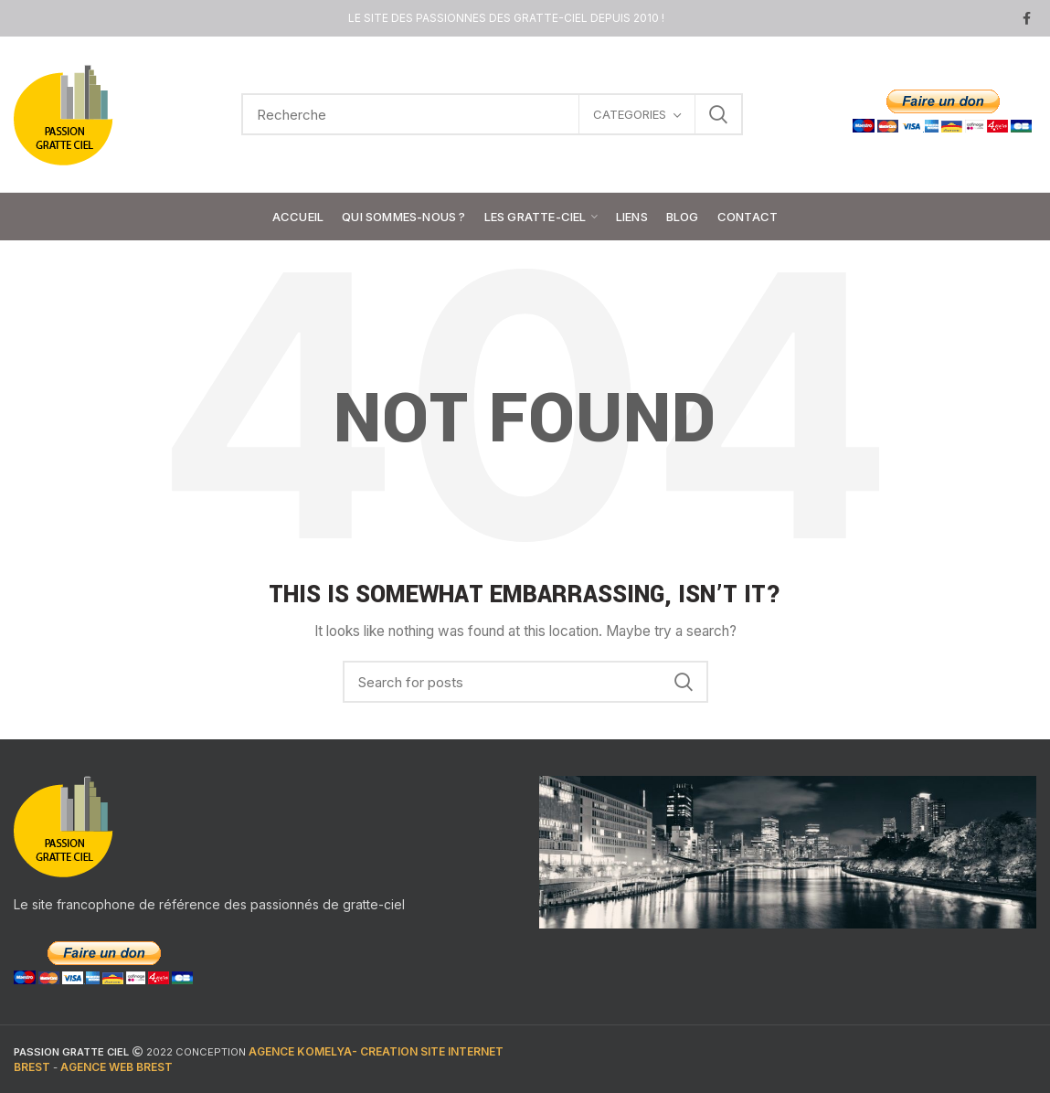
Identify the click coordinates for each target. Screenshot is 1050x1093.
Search (718, 114)
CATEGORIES (629, 114)
